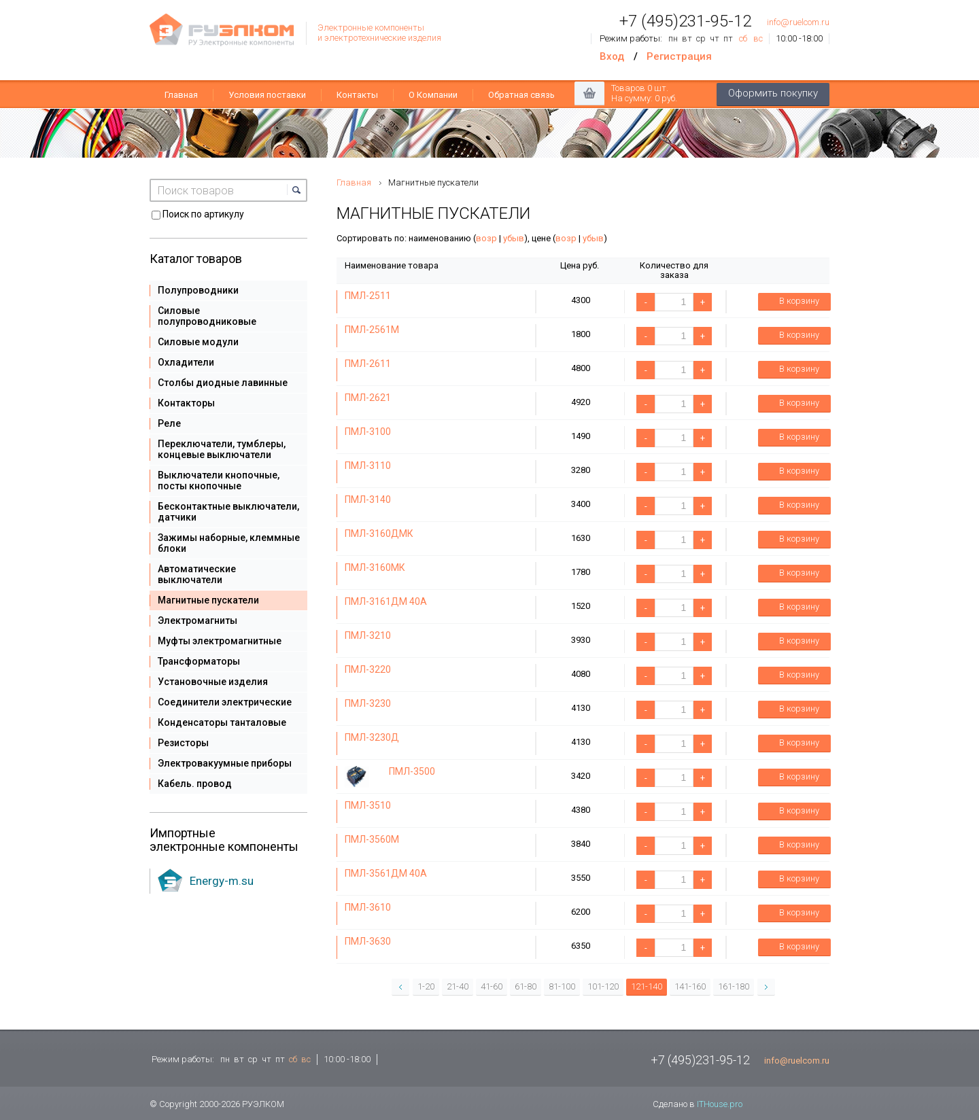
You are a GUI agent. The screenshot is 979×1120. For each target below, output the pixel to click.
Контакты (357, 95)
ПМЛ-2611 (368, 363)
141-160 (690, 986)
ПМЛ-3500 (412, 771)
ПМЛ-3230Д (372, 737)
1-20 (425, 986)
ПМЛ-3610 (368, 907)
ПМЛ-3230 (368, 703)
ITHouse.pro (719, 1104)
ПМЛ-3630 (368, 941)
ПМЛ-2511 (368, 295)
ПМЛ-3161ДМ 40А (386, 601)
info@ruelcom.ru (798, 22)
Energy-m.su (222, 881)
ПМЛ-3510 (368, 805)
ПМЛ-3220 (368, 669)
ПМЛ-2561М (372, 329)
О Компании (433, 95)
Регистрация (679, 56)
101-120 (603, 986)
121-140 (646, 986)
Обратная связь (521, 95)
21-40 (457, 986)
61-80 (525, 986)
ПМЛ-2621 (368, 397)
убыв (513, 238)
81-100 (562, 986)
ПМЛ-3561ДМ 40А (386, 873)
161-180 (733, 986)
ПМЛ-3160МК (375, 567)
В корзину (790, 302)
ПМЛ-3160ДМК (379, 533)
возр (486, 238)
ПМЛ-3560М (372, 839)
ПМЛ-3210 (368, 635)
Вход (612, 56)
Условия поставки (267, 95)
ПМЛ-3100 (368, 431)
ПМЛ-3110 (368, 465)
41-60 (491, 986)
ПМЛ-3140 (368, 499)
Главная (181, 95)
